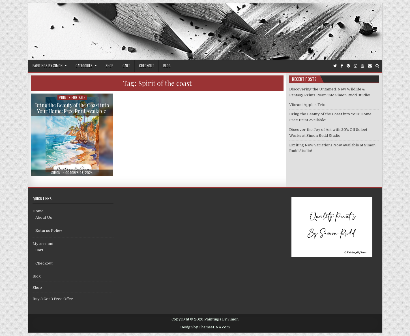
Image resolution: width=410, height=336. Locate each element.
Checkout (146, 65)
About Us (43, 217)
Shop (109, 65)
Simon (55, 172)
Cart (126, 65)
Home (38, 211)
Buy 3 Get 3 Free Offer (53, 299)
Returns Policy (48, 230)
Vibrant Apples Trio (307, 105)
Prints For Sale (72, 97)
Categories (84, 65)
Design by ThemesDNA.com (205, 327)
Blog (167, 65)
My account (43, 244)
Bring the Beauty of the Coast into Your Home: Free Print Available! (72, 108)
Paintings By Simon (48, 65)
